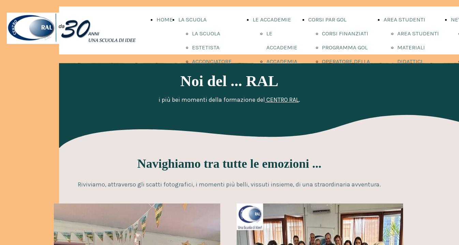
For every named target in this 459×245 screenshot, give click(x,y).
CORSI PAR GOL (327, 19)
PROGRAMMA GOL (345, 47)
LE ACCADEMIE (272, 19)
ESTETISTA (206, 47)
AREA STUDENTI (404, 19)
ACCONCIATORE (212, 61)
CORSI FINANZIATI (345, 33)
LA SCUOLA (192, 19)
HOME (165, 19)
